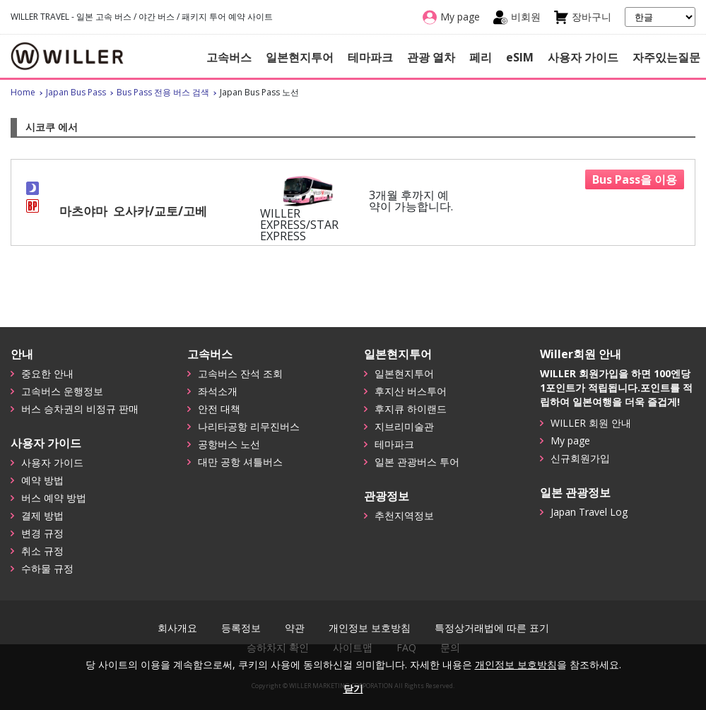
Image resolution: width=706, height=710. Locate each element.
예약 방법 (42, 480)
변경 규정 (42, 533)
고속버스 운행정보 (62, 391)
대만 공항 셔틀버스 (240, 461)
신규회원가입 (580, 458)
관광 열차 (431, 57)
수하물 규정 (47, 568)
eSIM (520, 57)
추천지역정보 (404, 515)
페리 (480, 57)
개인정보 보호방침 (370, 628)
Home (23, 92)
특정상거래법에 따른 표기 (492, 628)
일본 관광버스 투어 (417, 461)
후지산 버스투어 (411, 391)
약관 (295, 628)
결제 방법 (42, 515)
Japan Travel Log (589, 512)
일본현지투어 (300, 57)
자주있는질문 (666, 57)
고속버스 (229, 57)
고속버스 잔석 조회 (240, 373)
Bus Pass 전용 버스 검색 (163, 92)
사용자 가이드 (583, 57)
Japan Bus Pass (76, 92)
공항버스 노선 (229, 444)
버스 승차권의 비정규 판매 (80, 408)
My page (570, 440)
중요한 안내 (47, 373)
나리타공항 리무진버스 (249, 426)
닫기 (353, 688)
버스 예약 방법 (53, 497)
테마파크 (370, 57)
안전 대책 (219, 408)
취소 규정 (42, 550)
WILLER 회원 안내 (591, 423)
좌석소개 (217, 391)
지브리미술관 (404, 426)
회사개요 (177, 628)
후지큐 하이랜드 (411, 408)
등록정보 (241, 628)
